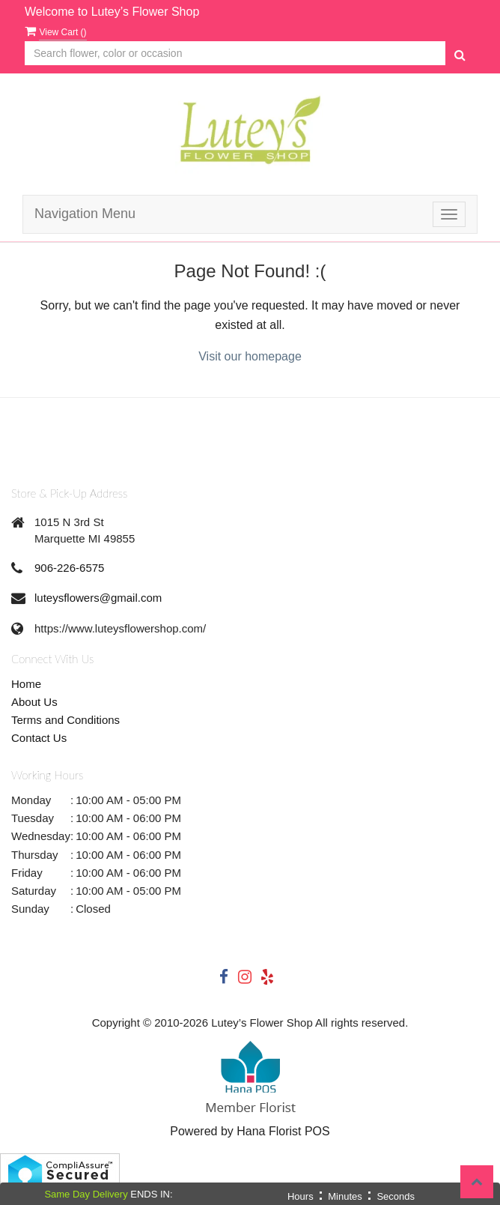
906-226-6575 (69, 567)
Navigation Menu (84, 213)
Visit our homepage (250, 356)
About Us (34, 701)
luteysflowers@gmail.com (98, 597)
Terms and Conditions (65, 719)
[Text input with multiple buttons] (235, 53)
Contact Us (39, 737)
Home (26, 683)
